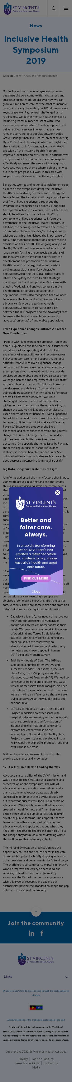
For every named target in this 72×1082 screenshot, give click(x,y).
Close (36, 591)
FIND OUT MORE (36, 578)
